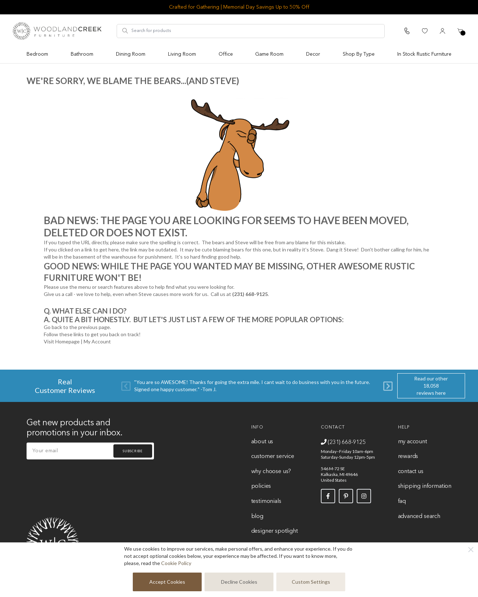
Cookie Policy (176, 563)
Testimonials (266, 501)
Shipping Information (424, 486)
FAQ (402, 501)
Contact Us (410, 472)
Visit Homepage (62, 341)
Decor (313, 54)
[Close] (471, 549)
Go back (53, 327)
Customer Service (272, 456)
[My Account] (442, 31)
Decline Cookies (239, 582)
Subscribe (133, 451)
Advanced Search (419, 516)
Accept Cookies (167, 582)
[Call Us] (407, 31)
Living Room (182, 54)
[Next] (388, 385)
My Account (97, 341)
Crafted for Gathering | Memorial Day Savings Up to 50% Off (239, 7)
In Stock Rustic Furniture (424, 54)
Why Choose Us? (271, 472)
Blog (257, 516)
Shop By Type (359, 54)
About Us (262, 442)
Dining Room (130, 54)
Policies (261, 486)
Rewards (408, 456)
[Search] (125, 31)
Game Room (269, 54)
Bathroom (82, 54)
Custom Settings (311, 582)
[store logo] (57, 31)
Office (226, 54)
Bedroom (37, 54)
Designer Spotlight (274, 531)
